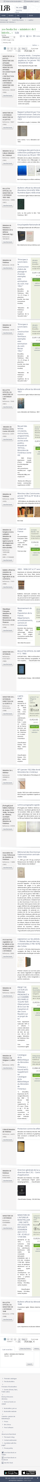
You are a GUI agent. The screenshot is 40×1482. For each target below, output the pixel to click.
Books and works (11, 16)
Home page (4, 16)
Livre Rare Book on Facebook (9, 1459)
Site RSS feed (7, 1463)
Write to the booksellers (13, 1)
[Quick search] (21, 7)
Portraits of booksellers (9, 1387)
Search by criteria (18, 11)
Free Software (8, 1427)
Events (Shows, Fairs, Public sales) (10, 1391)
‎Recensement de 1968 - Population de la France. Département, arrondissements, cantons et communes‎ (25, 616)
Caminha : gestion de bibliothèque (8, 1417)
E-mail (36, 36)
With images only (7, 40)
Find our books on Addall (9, 1403)
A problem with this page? (9, 1444)
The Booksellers (21, 16)
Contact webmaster (9, 1440)
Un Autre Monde (34, 531)
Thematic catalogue (9, 1378)
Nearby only (6, 42)
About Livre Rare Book (9, 1434)
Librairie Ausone (35, 261)
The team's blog (8, 1437)
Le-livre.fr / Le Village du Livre (34, 699)
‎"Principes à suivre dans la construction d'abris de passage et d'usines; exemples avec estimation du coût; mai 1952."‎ (23, 272)
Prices (6, 1421)
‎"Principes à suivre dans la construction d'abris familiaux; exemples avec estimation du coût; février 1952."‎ (23, 337)
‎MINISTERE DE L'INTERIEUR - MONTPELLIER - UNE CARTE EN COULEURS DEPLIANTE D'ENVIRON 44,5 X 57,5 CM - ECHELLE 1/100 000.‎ (23, 1226)
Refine (36, 45)
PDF (22, 36)
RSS (29, 36)
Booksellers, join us (9, 1408)
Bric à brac (7, 1424)
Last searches (7, 1349)
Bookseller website (9, 1411)
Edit (17, 32)
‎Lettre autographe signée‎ (28, 805)
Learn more (27, 1480)
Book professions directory (33, 16)
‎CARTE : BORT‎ (20, 697)
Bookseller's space (31, 1)
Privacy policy (7, 1448)
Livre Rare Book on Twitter (9, 1453)
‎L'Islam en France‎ (21, 530)
